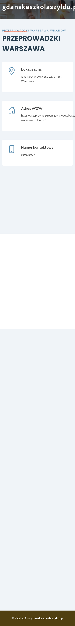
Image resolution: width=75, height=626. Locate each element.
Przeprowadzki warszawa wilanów (34, 30)
